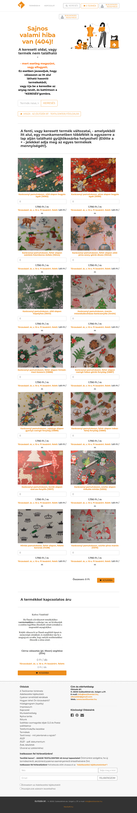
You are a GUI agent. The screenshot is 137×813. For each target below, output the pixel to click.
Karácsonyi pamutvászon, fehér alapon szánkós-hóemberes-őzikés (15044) (42, 254)
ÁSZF (22, 738)
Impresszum (26, 707)
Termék (89, 6)
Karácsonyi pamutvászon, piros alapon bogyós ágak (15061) (95, 195)
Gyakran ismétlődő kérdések (34, 697)
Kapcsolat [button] (49, 6)
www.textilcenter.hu (87, 699)
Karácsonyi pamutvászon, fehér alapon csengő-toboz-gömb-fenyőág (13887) (95, 371)
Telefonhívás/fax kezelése (32, 729)
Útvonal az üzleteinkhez (31, 748)
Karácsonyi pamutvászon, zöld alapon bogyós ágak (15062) (42, 195)
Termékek (34, 6)
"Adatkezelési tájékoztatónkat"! (92, 765)
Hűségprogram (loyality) (32, 703)
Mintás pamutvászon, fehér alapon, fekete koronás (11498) (42, 546)
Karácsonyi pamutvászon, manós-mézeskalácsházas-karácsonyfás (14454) (95, 312)
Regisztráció (112, 7)
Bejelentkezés (111, 5)
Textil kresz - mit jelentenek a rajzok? (38, 735)
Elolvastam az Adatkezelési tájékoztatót (41, 785)
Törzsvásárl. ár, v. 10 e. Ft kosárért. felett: (38, 210)
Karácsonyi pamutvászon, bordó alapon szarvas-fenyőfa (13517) (42, 488)
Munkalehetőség (28, 713)
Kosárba (106, 580)
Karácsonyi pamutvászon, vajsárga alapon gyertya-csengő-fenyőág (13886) (42, 429)
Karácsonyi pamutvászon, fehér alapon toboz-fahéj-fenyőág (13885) (95, 429)
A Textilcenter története (31, 691)
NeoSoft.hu (68, 807)
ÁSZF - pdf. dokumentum (32, 741)
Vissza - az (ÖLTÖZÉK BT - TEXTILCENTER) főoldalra (49, 114)
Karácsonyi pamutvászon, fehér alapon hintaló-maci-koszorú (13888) (42, 371)
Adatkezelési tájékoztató (32, 694)
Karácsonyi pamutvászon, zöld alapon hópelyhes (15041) (42, 312)
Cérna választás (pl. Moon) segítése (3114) (42, 652)
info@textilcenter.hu (93, 801)
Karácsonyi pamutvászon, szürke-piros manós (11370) (95, 546)
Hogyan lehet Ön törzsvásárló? (35, 700)
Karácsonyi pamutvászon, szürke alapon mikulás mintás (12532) (95, 488)
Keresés (72, 5)
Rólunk (23, 719)
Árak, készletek (27, 745)
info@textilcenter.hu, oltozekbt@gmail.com (85, 695)
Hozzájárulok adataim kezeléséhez (39, 789)
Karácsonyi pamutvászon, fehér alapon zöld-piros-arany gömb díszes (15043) (95, 254)
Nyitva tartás (26, 716)
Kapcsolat (25, 710)
